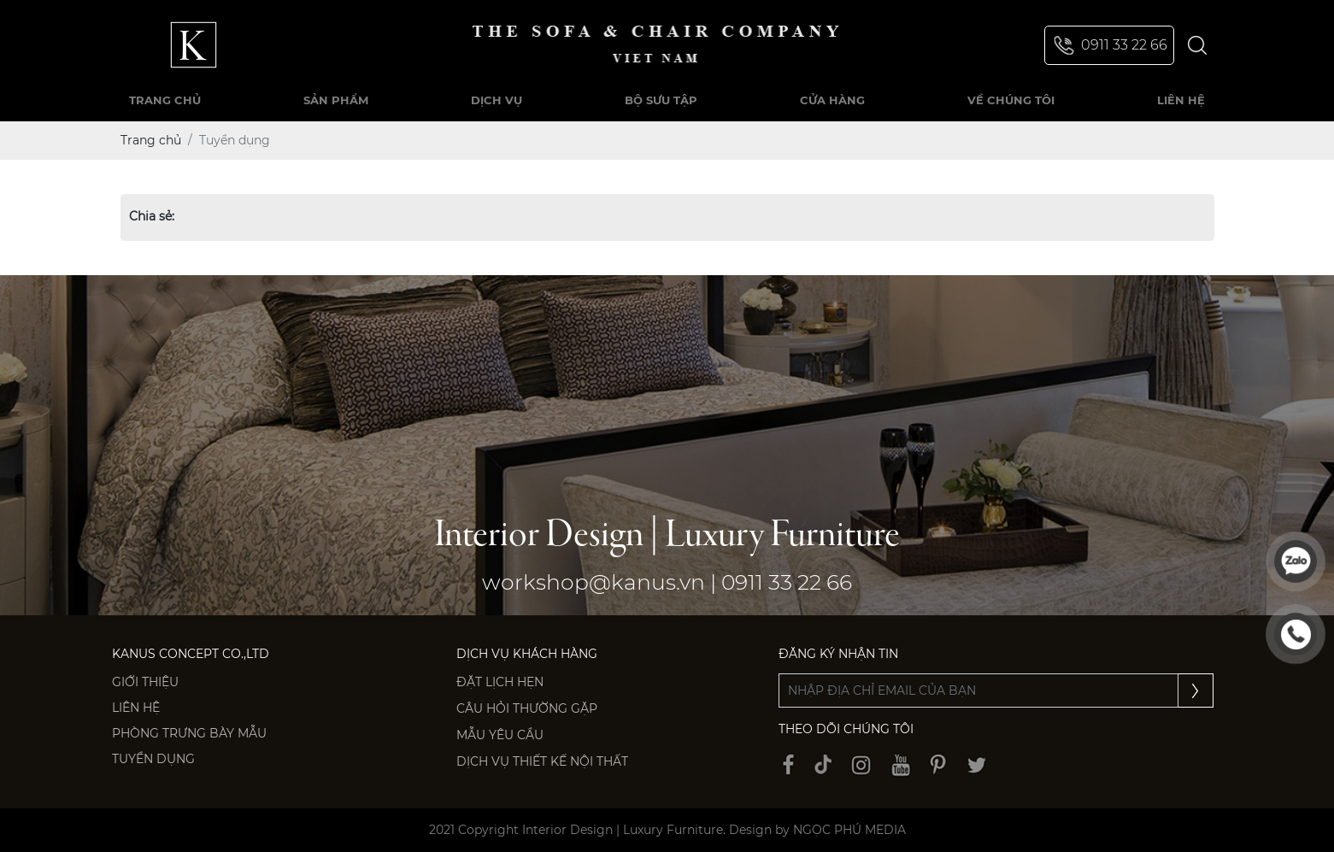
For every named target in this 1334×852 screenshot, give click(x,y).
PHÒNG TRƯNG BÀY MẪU (189, 733)
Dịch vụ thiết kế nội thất (542, 761)
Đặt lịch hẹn (500, 682)
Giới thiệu (145, 682)
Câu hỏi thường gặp (526, 708)
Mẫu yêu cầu (500, 735)
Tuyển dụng (153, 759)
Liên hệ (136, 707)
